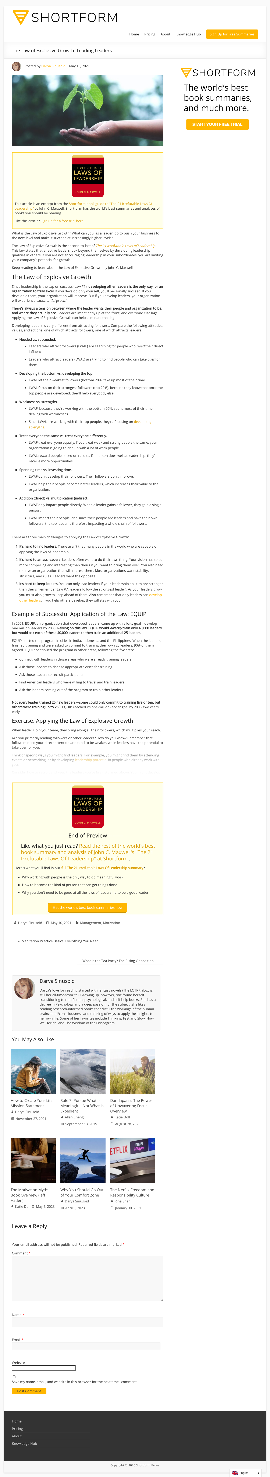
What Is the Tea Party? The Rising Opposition (120, 959)
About (165, 34)
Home (134, 34)
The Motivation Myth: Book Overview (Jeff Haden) (29, 1193)
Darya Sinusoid (53, 66)
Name (18, 1313)
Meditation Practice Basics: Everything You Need (58, 939)
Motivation (111, 921)
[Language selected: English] (246, 1473)
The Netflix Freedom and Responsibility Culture (132, 1190)
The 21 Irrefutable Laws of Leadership (125, 245)
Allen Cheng (74, 1115)
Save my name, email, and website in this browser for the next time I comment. (75, 1379)
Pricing (149, 34)
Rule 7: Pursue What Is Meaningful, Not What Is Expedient (82, 1104)
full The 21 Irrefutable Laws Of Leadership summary (102, 867)
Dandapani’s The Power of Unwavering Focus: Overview (131, 1104)
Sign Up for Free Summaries (232, 34)
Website (18, 1361)
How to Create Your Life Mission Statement (32, 1101)
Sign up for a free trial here (62, 221)
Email (17, 1338)
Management (90, 921)
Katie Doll (122, 1115)
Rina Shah (123, 1199)
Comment (21, 1251)
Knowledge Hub (188, 34)
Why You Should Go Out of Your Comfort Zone (81, 1190)
